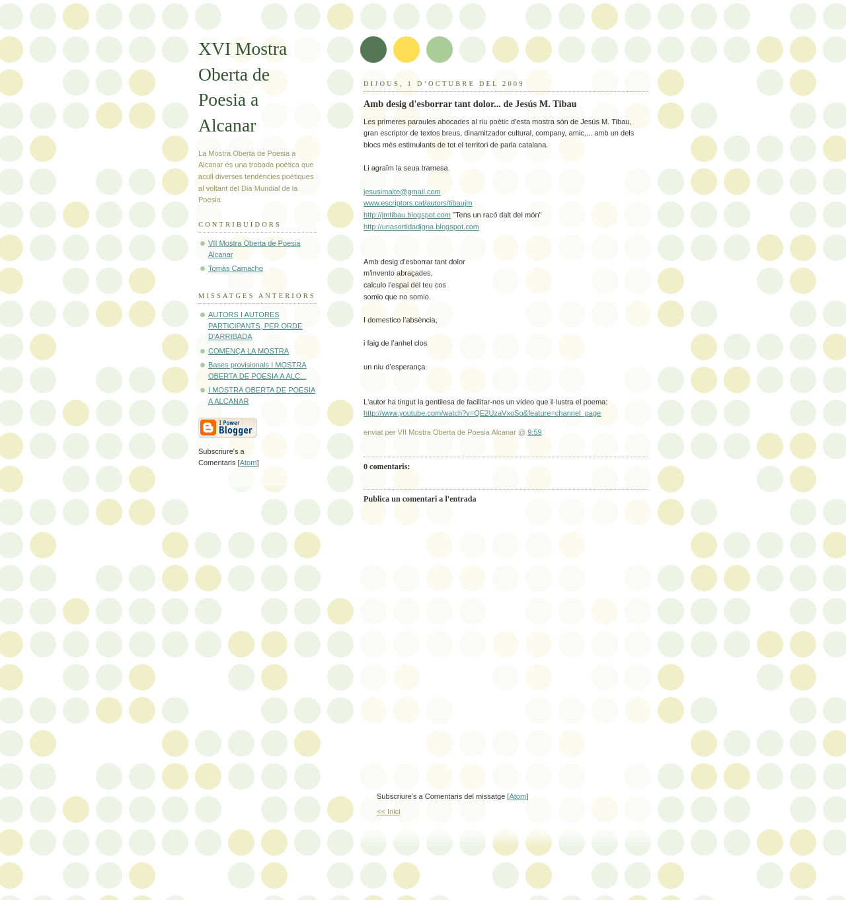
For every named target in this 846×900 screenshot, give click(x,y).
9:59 (534, 432)
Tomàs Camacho (235, 268)
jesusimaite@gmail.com (402, 192)
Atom (517, 796)
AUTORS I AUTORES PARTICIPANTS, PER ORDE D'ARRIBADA (255, 325)
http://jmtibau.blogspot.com (407, 215)
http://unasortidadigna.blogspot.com (421, 227)
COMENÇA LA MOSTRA (248, 351)
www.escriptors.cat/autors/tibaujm (418, 203)
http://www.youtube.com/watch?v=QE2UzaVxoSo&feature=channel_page (482, 413)
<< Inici (389, 811)
